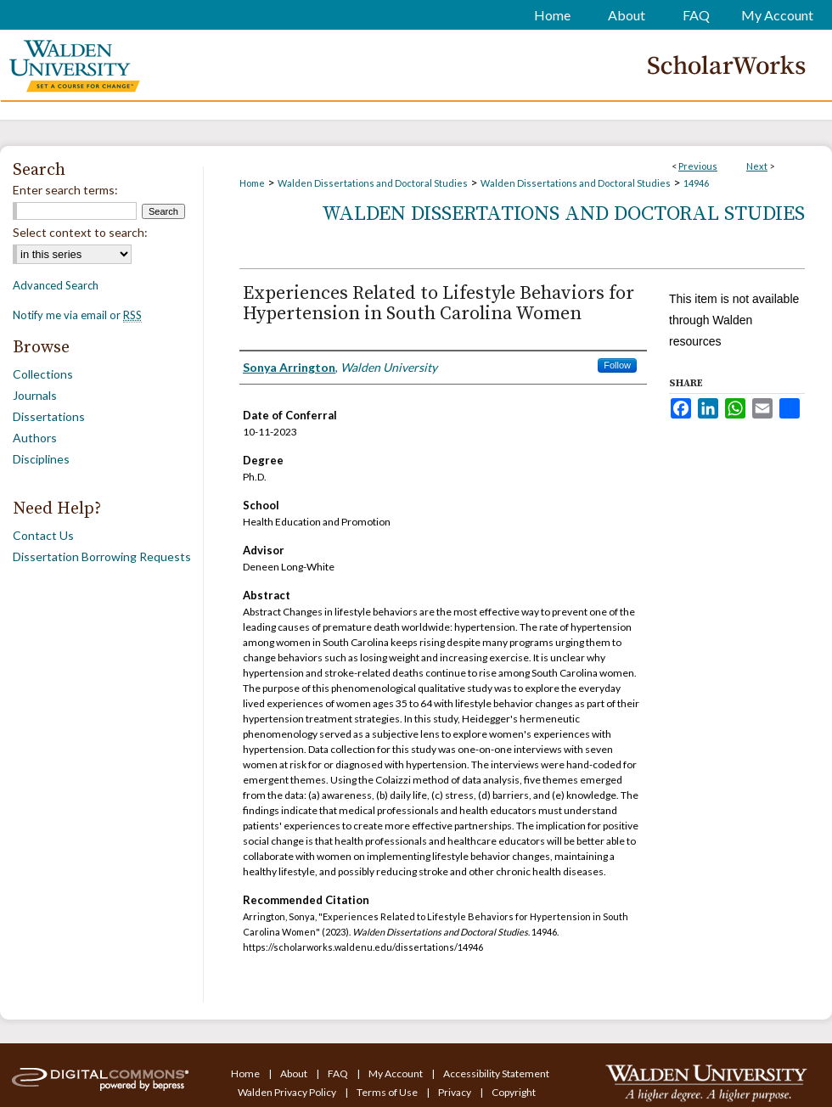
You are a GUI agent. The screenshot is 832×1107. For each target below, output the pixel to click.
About (294, 1073)
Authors (35, 437)
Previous (697, 165)
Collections (43, 374)
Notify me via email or (77, 315)
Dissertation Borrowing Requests (102, 556)
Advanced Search (55, 285)
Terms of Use (388, 1092)
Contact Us (43, 535)
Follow (617, 365)
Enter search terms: (65, 190)
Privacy (455, 1092)
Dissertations (49, 416)
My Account (396, 1073)
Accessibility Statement (496, 1073)
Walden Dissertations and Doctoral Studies (373, 182)
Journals (35, 395)
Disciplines (41, 459)
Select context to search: (80, 232)
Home (252, 182)
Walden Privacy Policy (288, 1092)
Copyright (514, 1092)
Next (756, 165)
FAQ (339, 1073)
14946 (696, 182)
